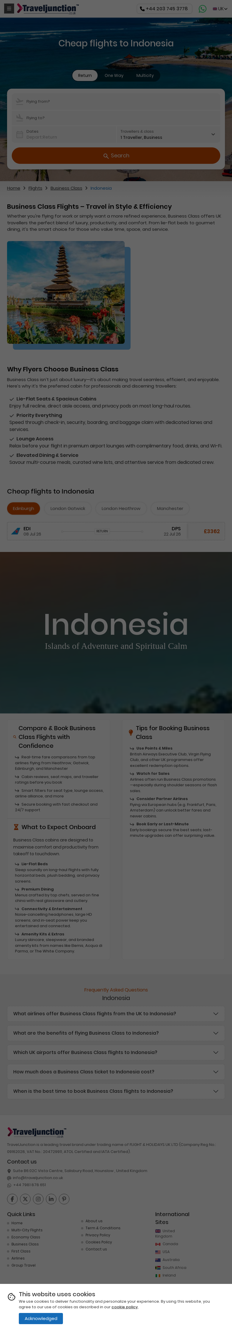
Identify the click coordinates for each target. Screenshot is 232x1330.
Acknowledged (41, 1318)
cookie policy (124, 1307)
